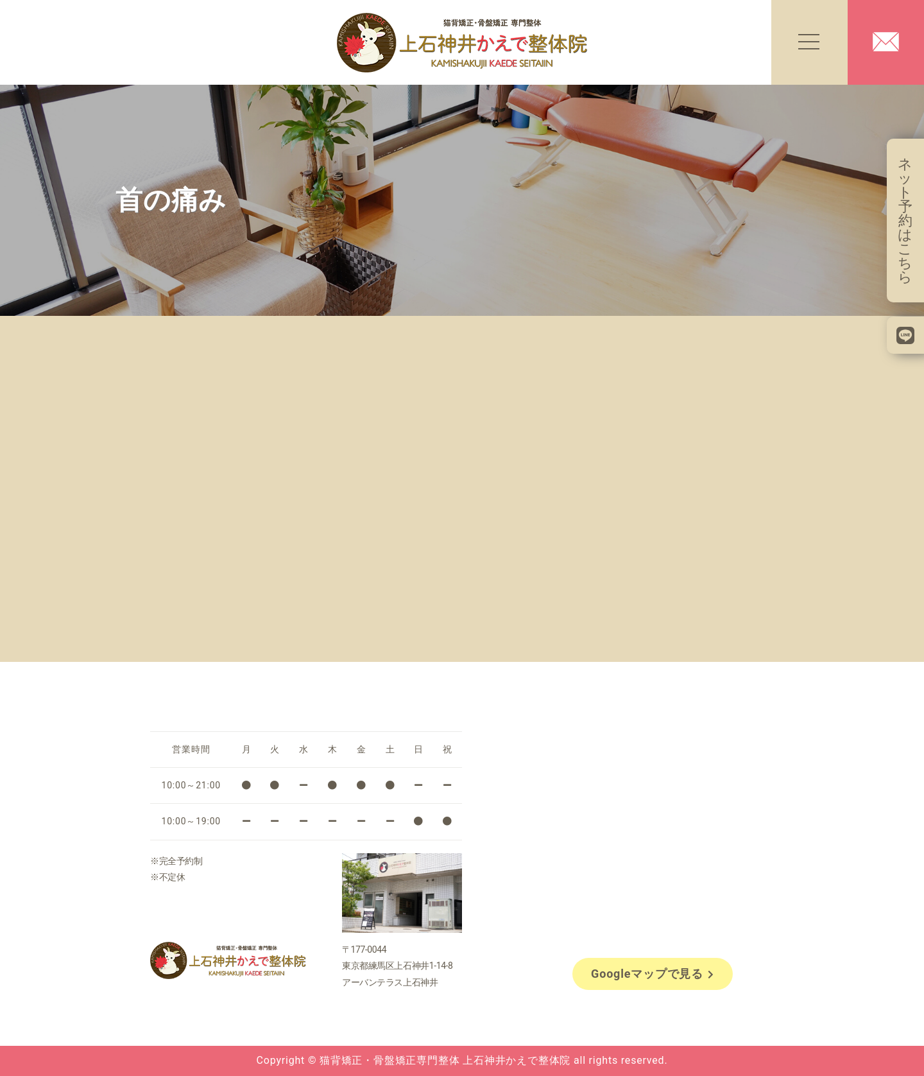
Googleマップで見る (652, 973)
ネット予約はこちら (905, 220)
